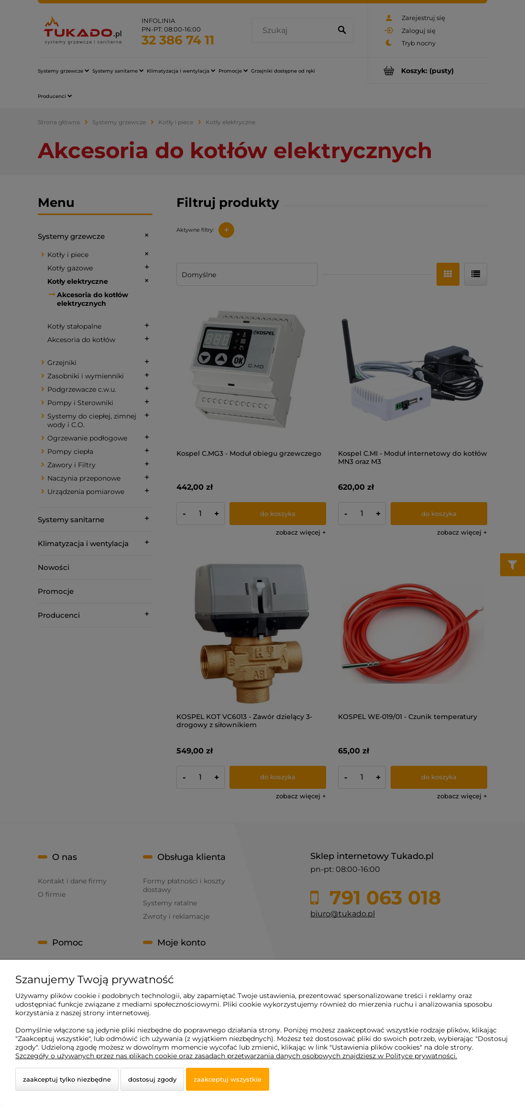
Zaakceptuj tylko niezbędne (67, 1079)
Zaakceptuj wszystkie (228, 1079)
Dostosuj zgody (152, 1079)
